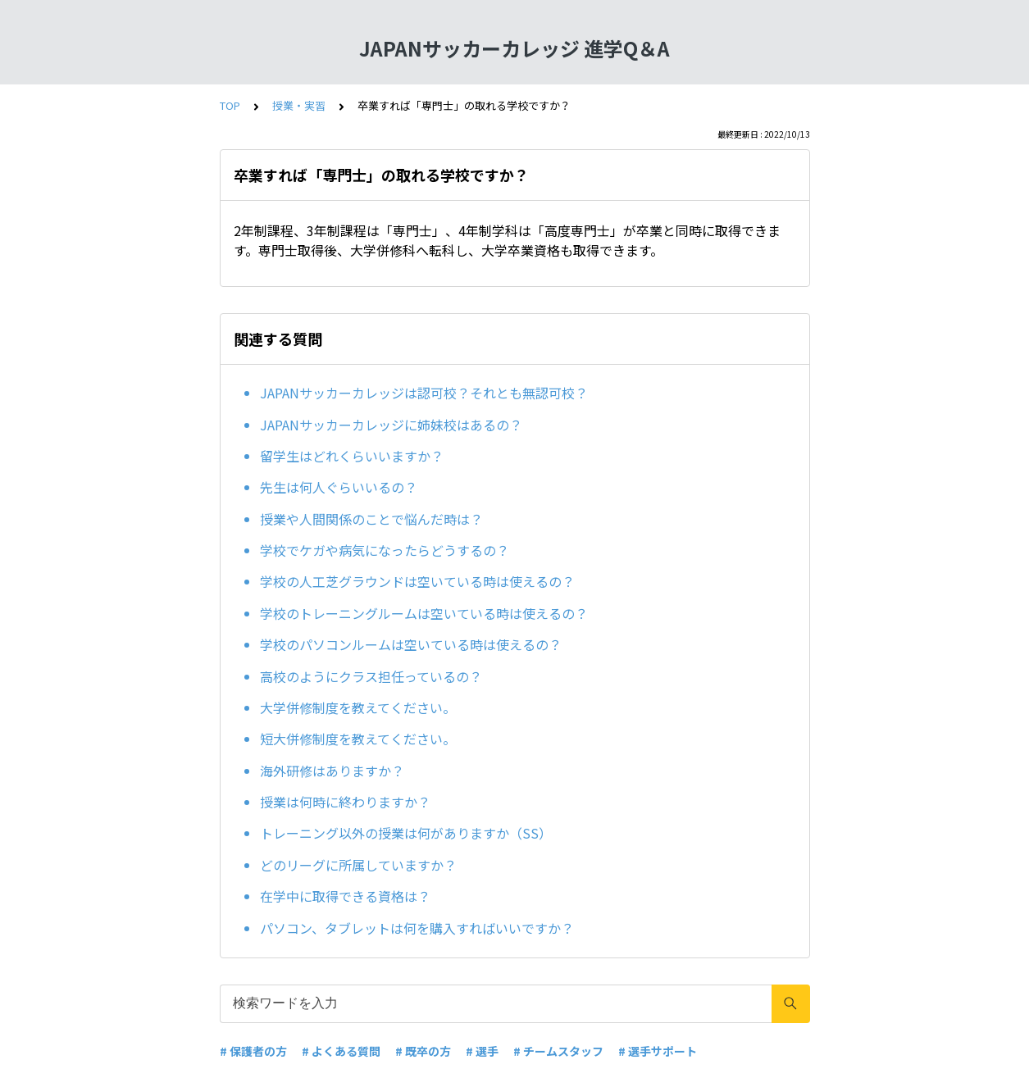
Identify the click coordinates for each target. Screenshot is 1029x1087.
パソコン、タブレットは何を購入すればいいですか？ (417, 928)
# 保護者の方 (253, 1051)
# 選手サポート (657, 1051)
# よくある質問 (341, 1051)
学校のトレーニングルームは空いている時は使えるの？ (424, 613)
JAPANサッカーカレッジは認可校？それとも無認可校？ (424, 393)
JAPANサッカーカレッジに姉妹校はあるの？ (391, 424)
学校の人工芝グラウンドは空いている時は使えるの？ (417, 581)
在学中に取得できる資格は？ (345, 896)
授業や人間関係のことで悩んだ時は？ (371, 519)
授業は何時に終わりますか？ (345, 802)
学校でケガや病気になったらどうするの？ (384, 550)
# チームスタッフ (558, 1051)
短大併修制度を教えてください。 (358, 738)
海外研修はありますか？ (332, 770)
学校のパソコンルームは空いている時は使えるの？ (411, 644)
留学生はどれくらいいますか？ (352, 456)
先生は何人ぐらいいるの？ (338, 487)
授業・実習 (299, 105)
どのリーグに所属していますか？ (358, 865)
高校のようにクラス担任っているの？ (371, 676)
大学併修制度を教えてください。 (358, 707)
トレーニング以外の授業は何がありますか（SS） (406, 833)
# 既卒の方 (423, 1051)
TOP (230, 105)
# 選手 (482, 1051)
